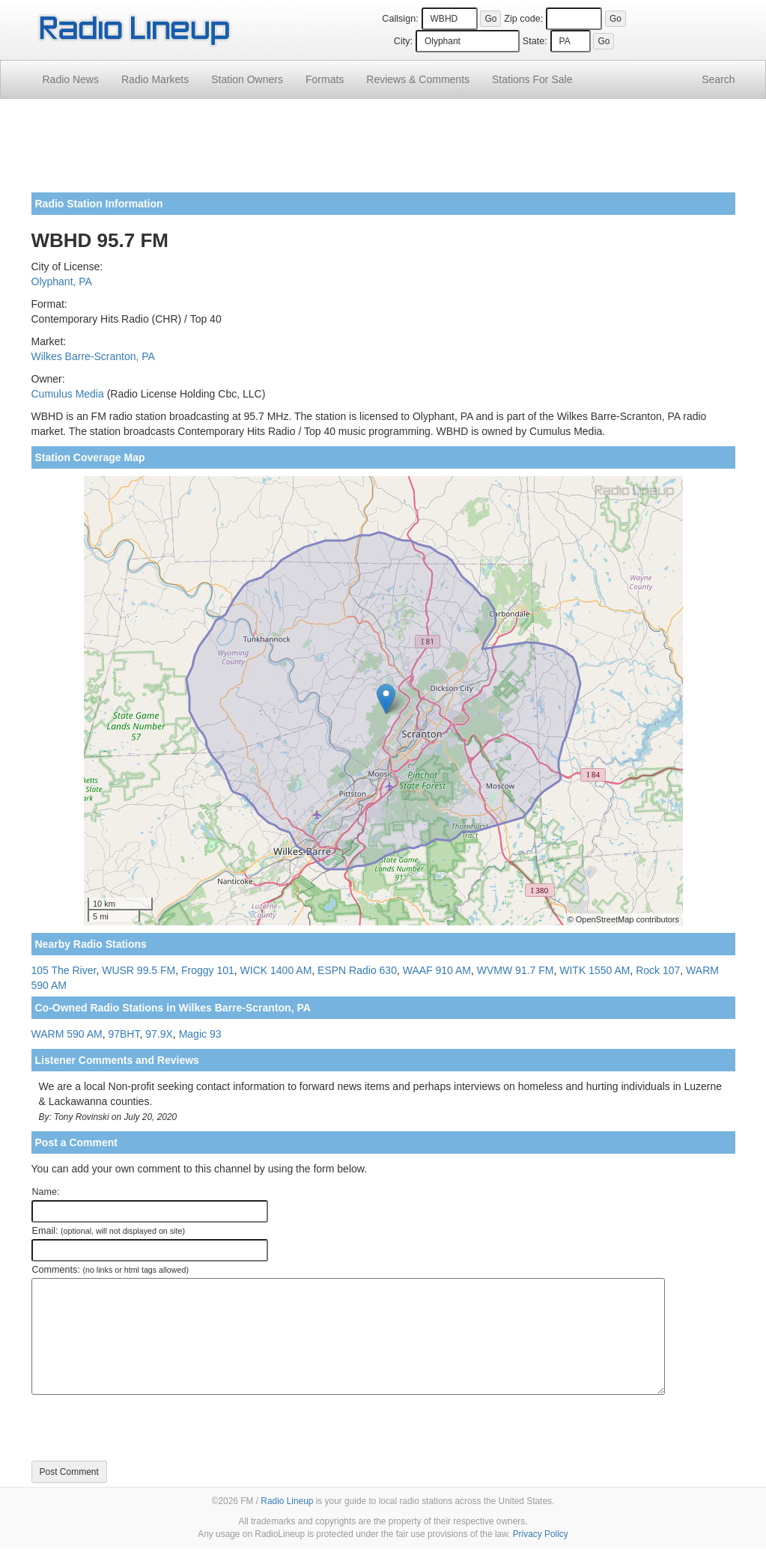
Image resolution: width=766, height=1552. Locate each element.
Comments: (110, 1270)
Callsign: (400, 18)
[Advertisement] (383, 151)
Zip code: (523, 18)
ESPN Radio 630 (357, 970)
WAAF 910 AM (437, 970)
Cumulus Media (67, 394)
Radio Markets (155, 79)
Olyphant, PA (61, 281)
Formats (325, 79)
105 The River (64, 970)
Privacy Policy (540, 1534)
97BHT (123, 1034)
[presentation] (145, 1428)
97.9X (159, 1034)
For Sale (532, 79)
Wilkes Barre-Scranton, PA (93, 356)
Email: (109, 1231)
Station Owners (247, 79)
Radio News (71, 79)
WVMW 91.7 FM (515, 970)
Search (718, 79)
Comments (417, 79)
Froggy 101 (207, 970)
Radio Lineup (287, 1501)
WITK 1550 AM (594, 970)
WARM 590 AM (67, 1034)
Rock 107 (658, 970)
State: (535, 41)
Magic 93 (200, 1034)
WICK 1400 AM (276, 970)
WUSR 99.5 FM (138, 970)
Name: (46, 1192)
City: (403, 41)
